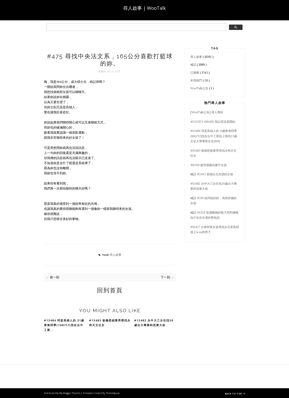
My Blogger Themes (70, 393)
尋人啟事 (115, 255)
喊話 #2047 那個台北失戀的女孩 (211, 174)
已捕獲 (195, 72)
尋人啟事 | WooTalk (144, 8)
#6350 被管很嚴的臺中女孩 (208, 165)
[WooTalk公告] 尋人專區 (206, 112)
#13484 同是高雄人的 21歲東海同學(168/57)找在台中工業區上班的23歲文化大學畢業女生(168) (213, 136)
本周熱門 (196, 80)
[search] (136, 27)
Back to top (235, 393)
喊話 (193, 64)
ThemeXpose (113, 393)
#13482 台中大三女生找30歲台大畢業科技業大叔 (153, 322)
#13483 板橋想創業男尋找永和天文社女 (110, 322)
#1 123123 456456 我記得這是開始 (212, 121)
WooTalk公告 (199, 88)
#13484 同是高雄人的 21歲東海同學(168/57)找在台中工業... (64, 325)
